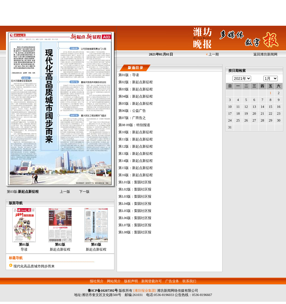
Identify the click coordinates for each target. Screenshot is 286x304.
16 (278, 107)
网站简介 (114, 281)
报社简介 (97, 281)
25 (238, 120)
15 (270, 107)
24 (230, 120)
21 (262, 114)
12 (246, 107)
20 (254, 114)
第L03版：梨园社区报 (134, 196)
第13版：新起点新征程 (135, 154)
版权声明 (131, 281)
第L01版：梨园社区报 (134, 182)
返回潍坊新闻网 (265, 54)
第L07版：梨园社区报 (134, 225)
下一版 (84, 192)
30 (278, 120)
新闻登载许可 (151, 281)
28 (262, 120)
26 (246, 120)
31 (230, 127)
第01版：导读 (128, 75)
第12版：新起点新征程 (135, 146)
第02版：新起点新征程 (135, 82)
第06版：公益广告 (132, 111)
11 (238, 107)
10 (230, 107)
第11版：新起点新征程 (135, 139)
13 (254, 107)
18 (238, 114)
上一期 (213, 54)
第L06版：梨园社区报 (134, 218)
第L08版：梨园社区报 (134, 232)
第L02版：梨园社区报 (134, 189)
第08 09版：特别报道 (134, 125)
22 (270, 114)
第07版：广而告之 (132, 118)
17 (230, 114)
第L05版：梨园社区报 (134, 211)
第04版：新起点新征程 (135, 96)
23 (278, 114)
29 (270, 120)
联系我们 (189, 281)
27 (254, 120)
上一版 (65, 192)
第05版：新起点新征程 (135, 104)
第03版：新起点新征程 (135, 89)
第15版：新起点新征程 (135, 168)
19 (246, 114)
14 (262, 107)
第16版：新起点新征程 (135, 175)
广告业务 (172, 281)
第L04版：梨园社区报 (134, 204)
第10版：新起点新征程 (135, 132)
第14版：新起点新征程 (135, 161)
